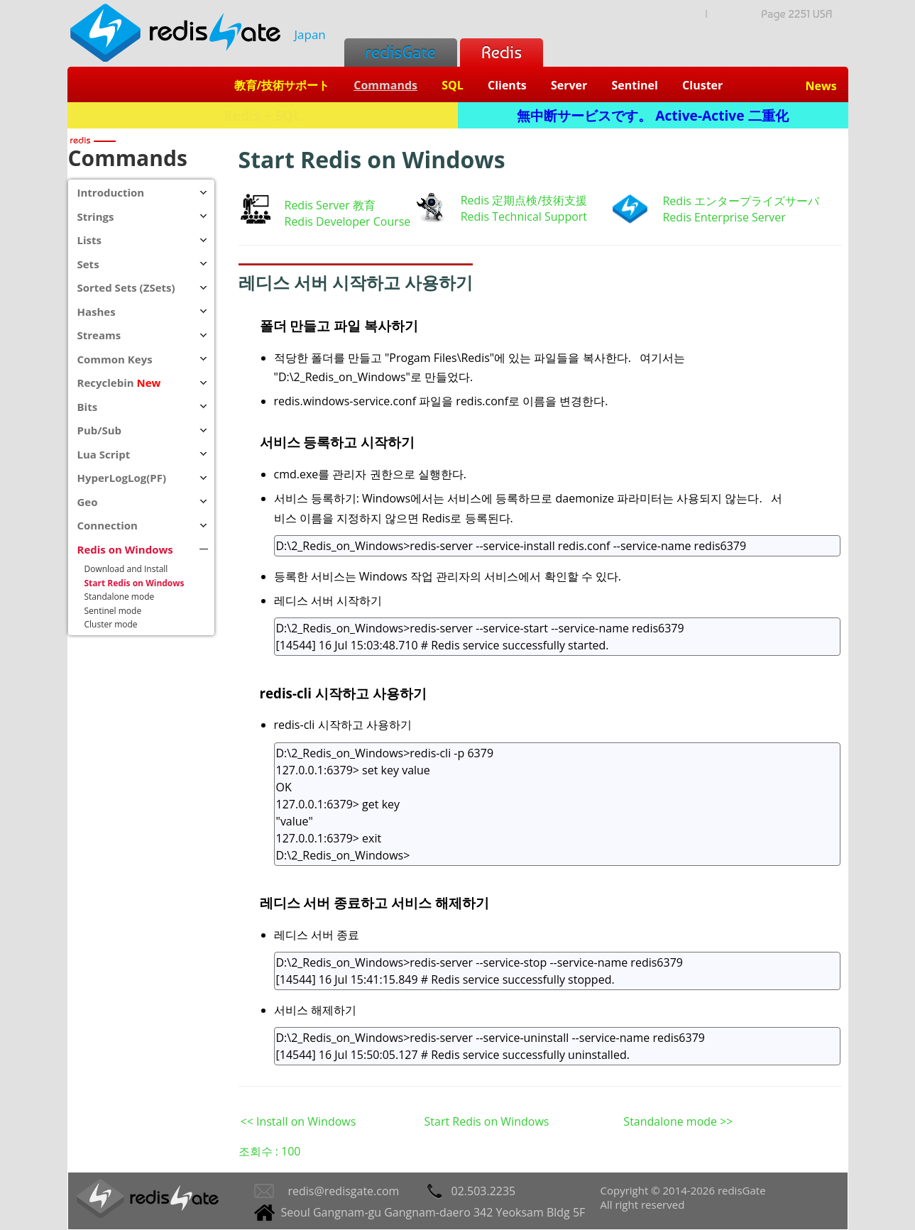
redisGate (401, 52)
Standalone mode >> (678, 1121)
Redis (501, 52)
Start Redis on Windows (486, 1121)
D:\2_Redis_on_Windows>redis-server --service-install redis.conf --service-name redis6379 (557, 545)
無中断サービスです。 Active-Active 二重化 (652, 115)
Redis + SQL (262, 115)
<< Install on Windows (298, 1121)
